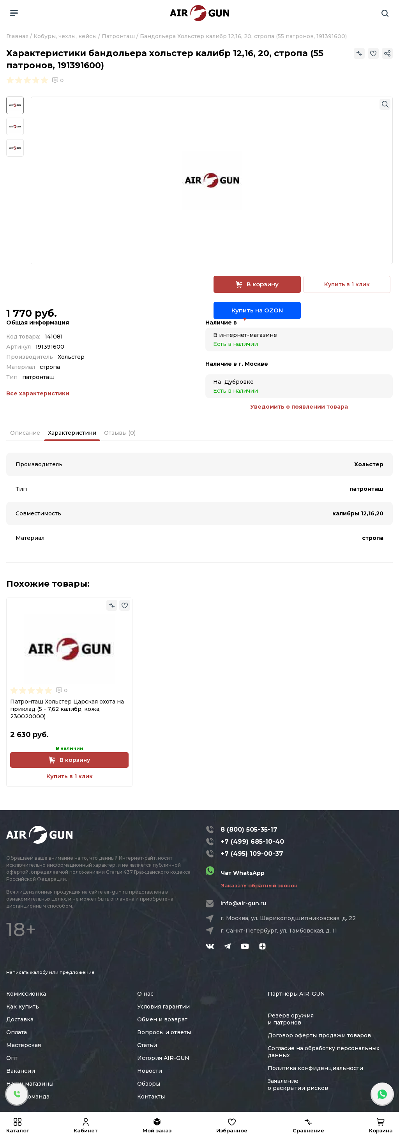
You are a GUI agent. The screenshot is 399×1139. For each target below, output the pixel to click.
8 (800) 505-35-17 (249, 829)
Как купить (22, 1006)
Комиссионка (26, 993)
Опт (12, 1057)
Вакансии (20, 1070)
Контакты (151, 1096)
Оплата (16, 1032)
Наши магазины (29, 1083)
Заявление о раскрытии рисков (298, 1084)
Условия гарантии (163, 1006)
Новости (149, 1070)
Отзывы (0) (120, 432)
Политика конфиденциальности (315, 1068)
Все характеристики (37, 393)
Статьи (147, 1045)
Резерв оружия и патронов (291, 1019)
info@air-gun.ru (243, 903)
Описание (25, 432)
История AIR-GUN (163, 1057)
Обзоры (148, 1083)
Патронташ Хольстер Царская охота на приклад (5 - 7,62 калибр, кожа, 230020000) (67, 709)
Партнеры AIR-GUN (296, 993)
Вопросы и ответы (164, 1032)
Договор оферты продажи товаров (319, 1035)
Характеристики (72, 432)
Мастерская (23, 1045)
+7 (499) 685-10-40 (252, 841)
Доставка (20, 1019)
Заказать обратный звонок (259, 885)
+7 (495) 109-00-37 (252, 853)
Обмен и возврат (162, 1019)
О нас (145, 993)
